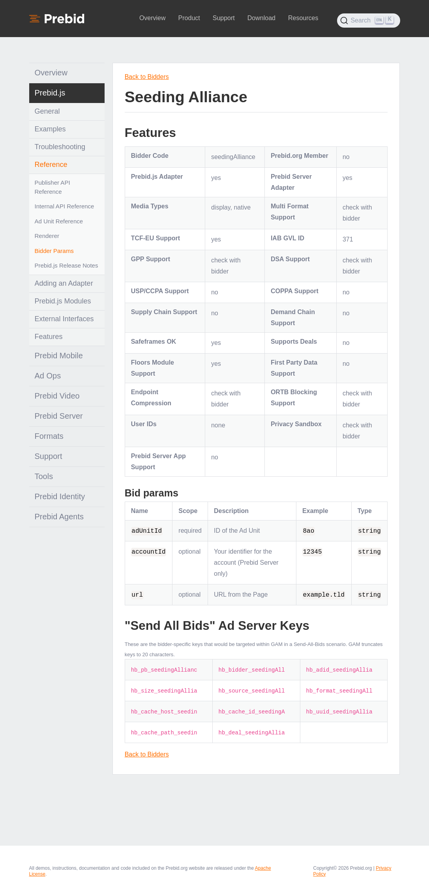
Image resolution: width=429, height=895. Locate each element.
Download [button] (261, 18)
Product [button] (189, 18)
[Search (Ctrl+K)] (368, 20)
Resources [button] (303, 18)
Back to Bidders (147, 76)
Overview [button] (152, 18)
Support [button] (224, 18)
